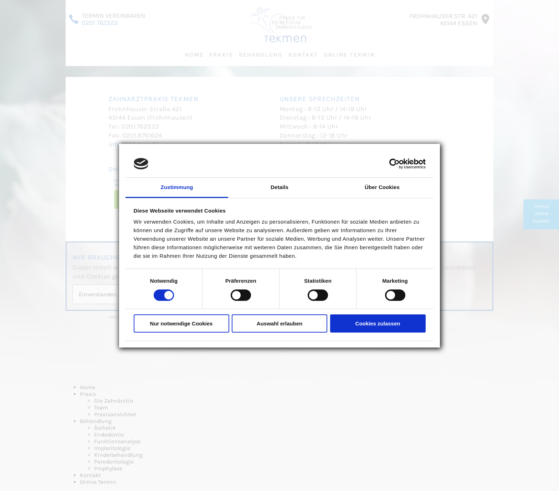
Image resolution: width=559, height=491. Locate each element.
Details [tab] (279, 187)
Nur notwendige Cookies (181, 323)
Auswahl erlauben (279, 323)
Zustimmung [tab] (177, 187)
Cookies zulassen (377, 323)
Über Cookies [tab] (382, 187)
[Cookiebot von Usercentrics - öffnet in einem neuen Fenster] (394, 163)
